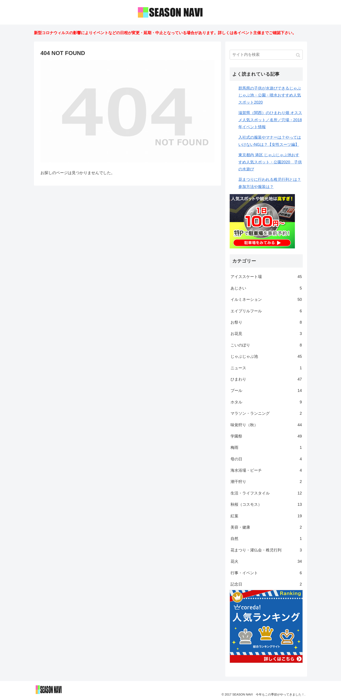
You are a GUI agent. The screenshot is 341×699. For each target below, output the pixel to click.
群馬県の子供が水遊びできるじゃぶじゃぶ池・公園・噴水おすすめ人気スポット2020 (269, 95)
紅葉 (266, 516)
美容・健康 (266, 527)
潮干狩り (266, 481)
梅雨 (266, 447)
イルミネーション (266, 299)
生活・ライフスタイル (266, 493)
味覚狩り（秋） (266, 424)
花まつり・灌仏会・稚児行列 (266, 550)
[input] (266, 55)
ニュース (266, 367)
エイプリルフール (266, 311)
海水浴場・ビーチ (266, 470)
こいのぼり (266, 345)
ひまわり (266, 379)
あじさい (266, 288)
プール (266, 390)
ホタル (266, 402)
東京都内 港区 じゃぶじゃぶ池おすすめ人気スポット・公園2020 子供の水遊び (270, 162)
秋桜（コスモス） (266, 504)
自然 (266, 538)
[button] (298, 55)
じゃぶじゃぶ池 (266, 356)
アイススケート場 (266, 276)
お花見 (266, 333)
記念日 (266, 584)
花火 (266, 561)
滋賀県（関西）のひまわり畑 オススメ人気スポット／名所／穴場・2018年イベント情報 (270, 120)
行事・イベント (266, 572)
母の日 (266, 459)
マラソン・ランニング (266, 413)
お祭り (266, 322)
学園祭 (266, 436)
